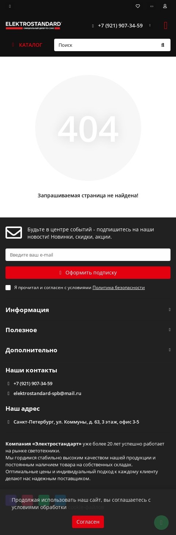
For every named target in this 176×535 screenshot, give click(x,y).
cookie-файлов (86, 507)
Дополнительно (88, 350)
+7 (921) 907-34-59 (115, 25)
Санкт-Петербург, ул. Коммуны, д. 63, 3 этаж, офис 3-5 (76, 421)
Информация (88, 310)
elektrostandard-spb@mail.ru (47, 393)
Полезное (88, 330)
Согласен (88, 521)
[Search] (112, 45)
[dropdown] (9, 6)
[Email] (88, 254)
